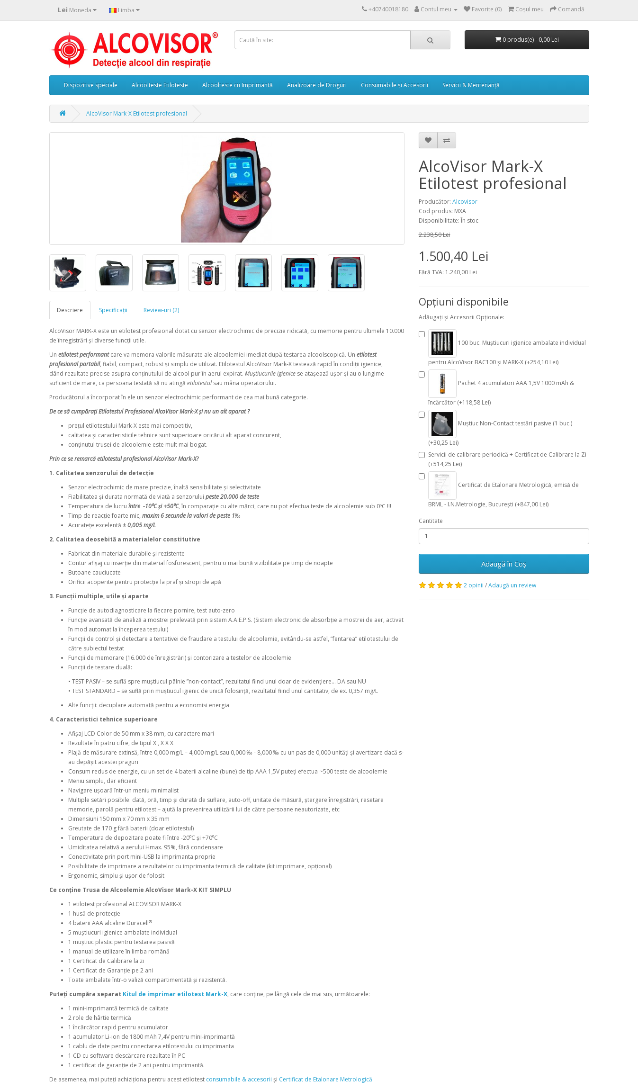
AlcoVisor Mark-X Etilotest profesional (136, 113)
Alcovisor (464, 202)
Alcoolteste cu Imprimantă (237, 85)
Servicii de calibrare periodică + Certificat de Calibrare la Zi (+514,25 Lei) (502, 459)
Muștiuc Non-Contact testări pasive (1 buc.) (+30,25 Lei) (495, 428)
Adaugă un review (512, 585)
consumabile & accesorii (239, 1079)
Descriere (70, 310)
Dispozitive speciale (90, 85)
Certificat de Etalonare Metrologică (325, 1079)
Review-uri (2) (161, 310)
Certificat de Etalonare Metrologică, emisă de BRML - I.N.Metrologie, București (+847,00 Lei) (499, 489)
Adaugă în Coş (503, 563)
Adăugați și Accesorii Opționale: (461, 317)
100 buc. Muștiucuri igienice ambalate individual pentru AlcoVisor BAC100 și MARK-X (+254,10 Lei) (502, 347)
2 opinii (474, 585)
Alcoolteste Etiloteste (160, 85)
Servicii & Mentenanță (471, 85)
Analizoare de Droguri (317, 85)
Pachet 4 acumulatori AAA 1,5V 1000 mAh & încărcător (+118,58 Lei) (496, 387)
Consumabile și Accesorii (394, 85)
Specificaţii (113, 310)
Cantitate (431, 521)
